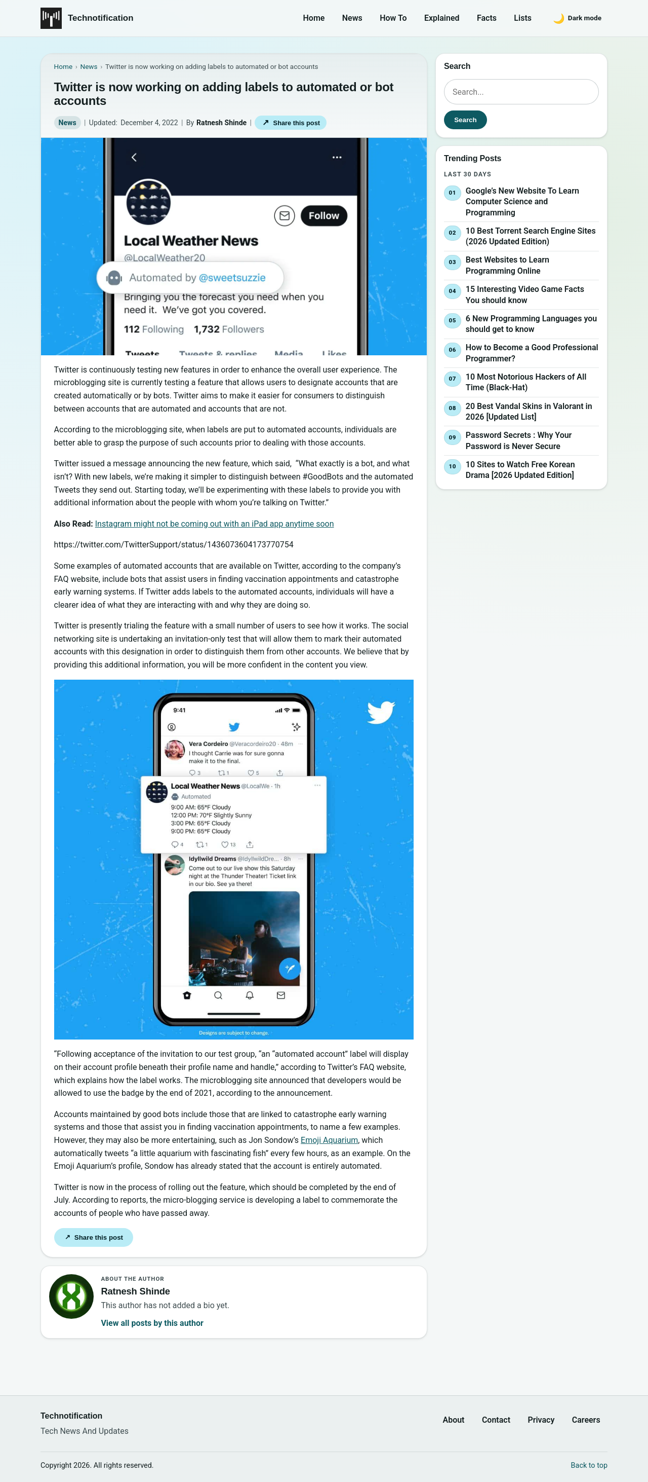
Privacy (541, 1420)
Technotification (101, 18)
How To (393, 18)
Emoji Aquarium (329, 1140)
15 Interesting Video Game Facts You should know (525, 294)
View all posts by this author (152, 1323)
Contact (496, 1420)
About (453, 1420)
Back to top (589, 1465)
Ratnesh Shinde (221, 123)
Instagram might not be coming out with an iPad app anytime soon (214, 524)
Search (465, 120)
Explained (442, 18)
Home (314, 18)
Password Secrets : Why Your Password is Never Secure (519, 440)
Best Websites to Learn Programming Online (507, 265)
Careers (586, 1420)
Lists (523, 18)
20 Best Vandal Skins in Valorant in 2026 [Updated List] (529, 411)
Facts (487, 18)
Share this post (290, 122)
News (352, 18)
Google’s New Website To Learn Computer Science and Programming (522, 201)
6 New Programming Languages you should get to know (531, 324)
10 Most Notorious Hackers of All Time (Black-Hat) (526, 382)
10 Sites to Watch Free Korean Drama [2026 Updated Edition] (520, 470)
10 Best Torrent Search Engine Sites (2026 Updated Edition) (531, 236)
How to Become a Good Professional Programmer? (532, 353)
